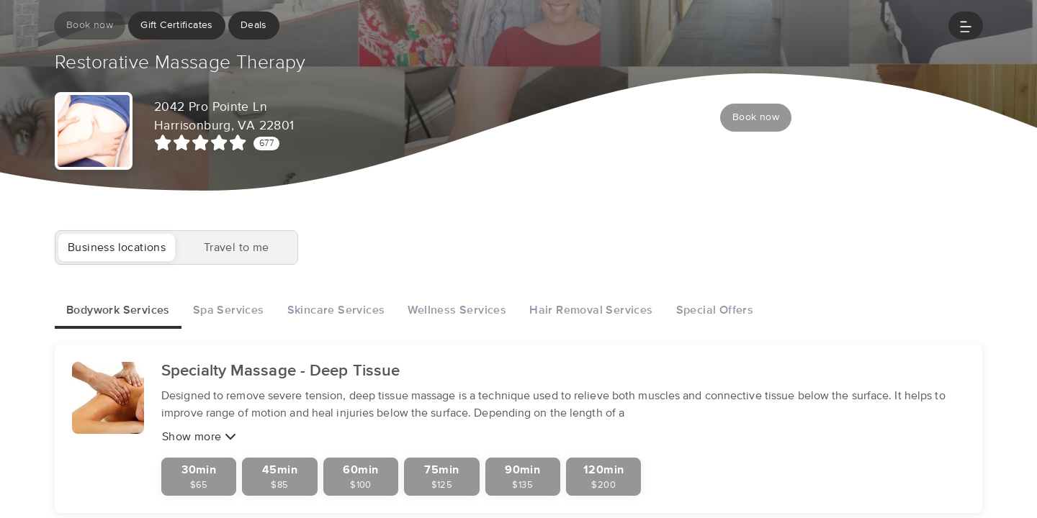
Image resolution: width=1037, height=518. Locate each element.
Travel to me (236, 247)
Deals (254, 25)
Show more (199, 437)
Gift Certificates (176, 25)
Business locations (117, 247)
